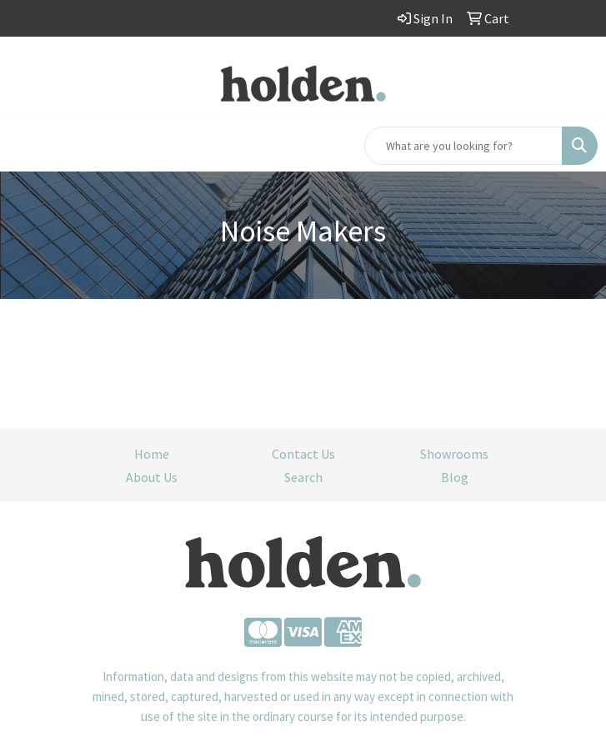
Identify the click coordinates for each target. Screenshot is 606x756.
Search (303, 477)
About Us (152, 477)
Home (151, 453)
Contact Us (303, 453)
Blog (454, 477)
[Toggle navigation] (25, 145)
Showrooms (454, 453)
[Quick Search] (463, 146)
